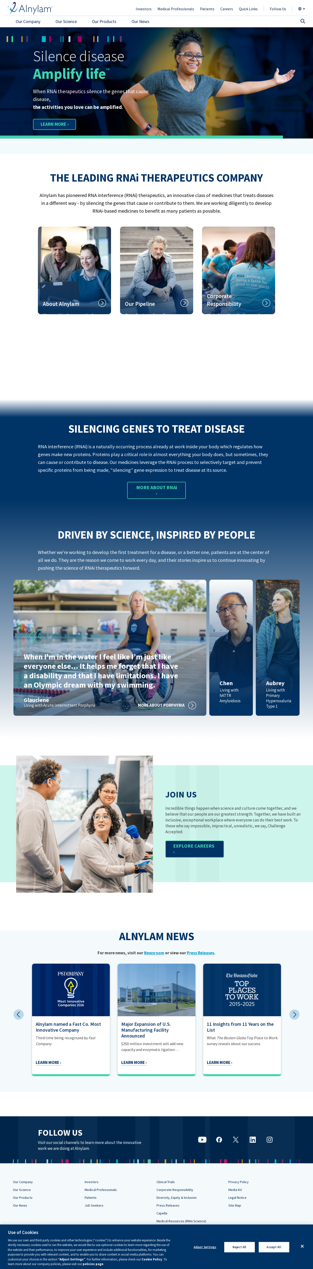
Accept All (274, 1247)
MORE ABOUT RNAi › (156, 490)
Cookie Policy (152, 1259)
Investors (92, 1182)
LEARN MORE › (57, 124)
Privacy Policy (238, 1182)
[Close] (302, 1246)
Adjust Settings (205, 1247)
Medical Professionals (101, 1190)
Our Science (22, 1190)
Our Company (23, 1182)
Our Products (23, 1197)
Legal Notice (237, 1197)
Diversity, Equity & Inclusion (176, 1197)
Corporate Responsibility (174, 1190)
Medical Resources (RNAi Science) (181, 1221)
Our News (20, 1205)
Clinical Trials (165, 1182)
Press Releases (200, 953)
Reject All (239, 1247)
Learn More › (40, 1062)
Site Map (234, 1205)
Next (294, 1014)
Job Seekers (94, 1205)
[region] (156, 1246)
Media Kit (235, 1190)
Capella (161, 1213)
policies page (93, 1264)
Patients (91, 1197)
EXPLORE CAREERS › (193, 849)
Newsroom (154, 953)
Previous (18, 1014)
